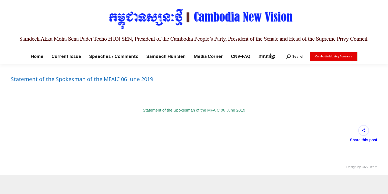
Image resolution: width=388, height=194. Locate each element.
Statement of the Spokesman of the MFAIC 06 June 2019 (194, 110)
